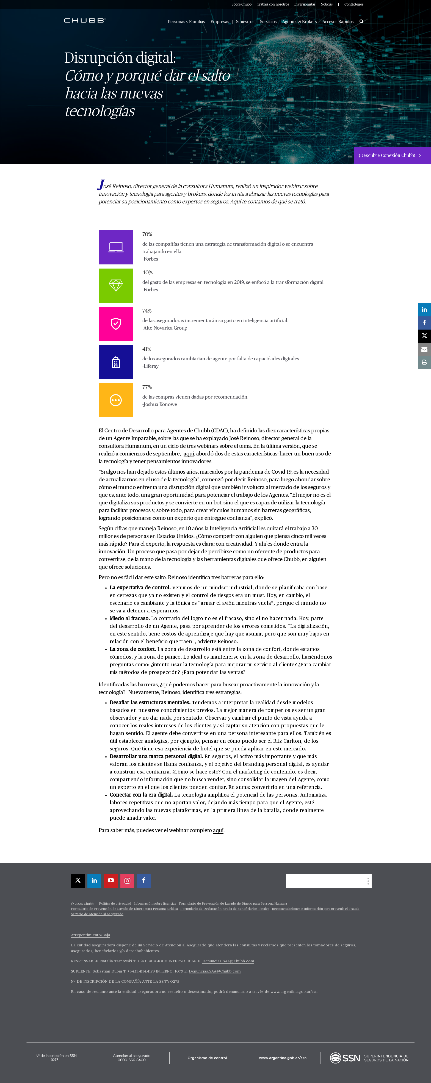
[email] (424, 349)
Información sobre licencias (155, 903)
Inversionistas (304, 4)
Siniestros (245, 22)
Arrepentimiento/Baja (90, 935)
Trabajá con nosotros (273, 4)
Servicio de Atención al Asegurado (97, 914)
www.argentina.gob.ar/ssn (293, 992)
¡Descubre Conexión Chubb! (387, 156)
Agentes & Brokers (299, 22)
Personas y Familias (186, 22)
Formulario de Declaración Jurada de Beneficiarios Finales (224, 909)
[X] (78, 881)
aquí (189, 454)
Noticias (327, 4)
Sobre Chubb (242, 4)
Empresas (220, 22)
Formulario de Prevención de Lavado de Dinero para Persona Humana (233, 903)
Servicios (268, 22)
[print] (424, 362)
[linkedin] (94, 881)
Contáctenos (353, 4)
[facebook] (144, 881)
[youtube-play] (111, 881)
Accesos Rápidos (338, 22)
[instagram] (127, 881)
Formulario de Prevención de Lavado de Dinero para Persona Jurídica (124, 909)
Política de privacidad (115, 903)
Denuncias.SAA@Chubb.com (228, 961)
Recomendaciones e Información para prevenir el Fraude (316, 909)
